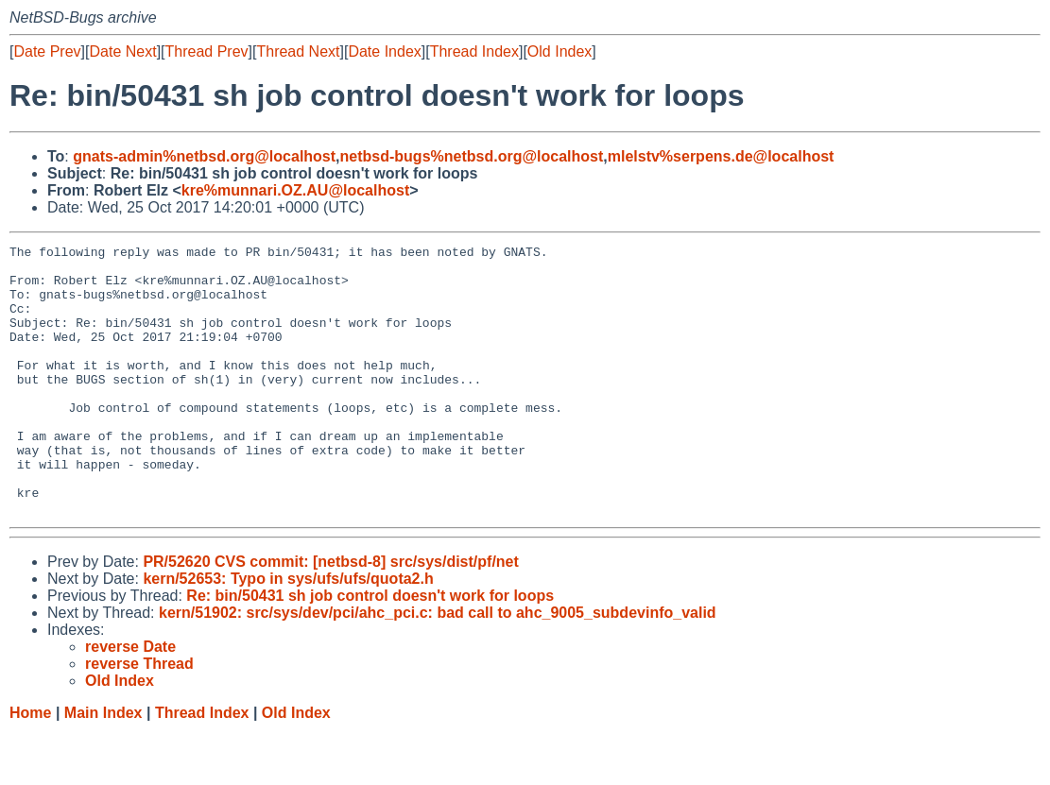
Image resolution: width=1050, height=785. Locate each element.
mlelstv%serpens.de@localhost (721, 156)
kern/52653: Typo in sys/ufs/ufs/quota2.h (288, 632)
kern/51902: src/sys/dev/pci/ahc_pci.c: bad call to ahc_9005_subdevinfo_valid (437, 666)
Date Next (122, 51)
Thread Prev (207, 51)
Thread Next (297, 51)
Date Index (384, 51)
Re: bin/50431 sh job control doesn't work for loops (370, 649)
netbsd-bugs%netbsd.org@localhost (472, 156)
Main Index (103, 767)
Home (30, 767)
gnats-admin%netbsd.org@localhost (204, 156)
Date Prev (46, 51)
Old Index (559, 51)
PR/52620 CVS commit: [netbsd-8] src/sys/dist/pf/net (330, 615)
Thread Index (474, 51)
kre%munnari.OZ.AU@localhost (295, 190)
